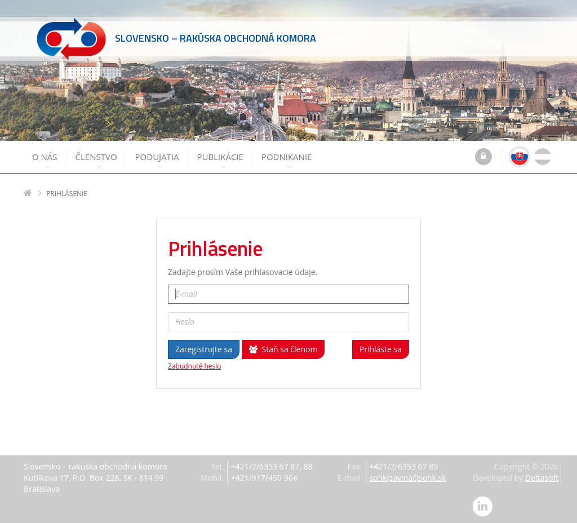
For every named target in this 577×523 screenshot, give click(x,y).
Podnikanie (286, 161)
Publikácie (220, 161)
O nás (44, 161)
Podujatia (157, 161)
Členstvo (96, 161)
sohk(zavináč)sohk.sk (408, 477)
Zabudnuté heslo (194, 366)
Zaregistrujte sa (203, 349)
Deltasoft (541, 477)
